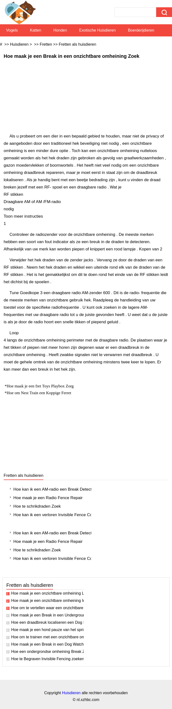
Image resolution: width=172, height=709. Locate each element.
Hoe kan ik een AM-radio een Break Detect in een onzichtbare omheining (52, 489)
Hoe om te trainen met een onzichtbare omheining (47, 637)
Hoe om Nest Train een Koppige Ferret (39, 393)
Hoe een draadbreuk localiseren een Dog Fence (47, 622)
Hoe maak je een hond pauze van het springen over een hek (47, 630)
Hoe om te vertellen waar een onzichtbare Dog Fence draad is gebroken (47, 608)
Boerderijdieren (141, 30)
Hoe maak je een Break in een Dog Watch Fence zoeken (47, 644)
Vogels (12, 30)
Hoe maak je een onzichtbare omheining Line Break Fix (47, 593)
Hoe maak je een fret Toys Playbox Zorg (41, 386)
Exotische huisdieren (97, 30)
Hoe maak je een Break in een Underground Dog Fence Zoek (47, 615)
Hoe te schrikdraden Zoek (37, 506)
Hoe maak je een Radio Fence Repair (47, 497)
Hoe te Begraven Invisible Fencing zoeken (47, 659)
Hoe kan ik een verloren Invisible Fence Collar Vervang (52, 515)
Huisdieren (19, 44)
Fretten (46, 44)
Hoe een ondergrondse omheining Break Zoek (47, 651)
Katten (35, 30)
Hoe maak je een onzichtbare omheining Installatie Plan (47, 600)
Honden (60, 30)
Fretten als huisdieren (77, 44)
